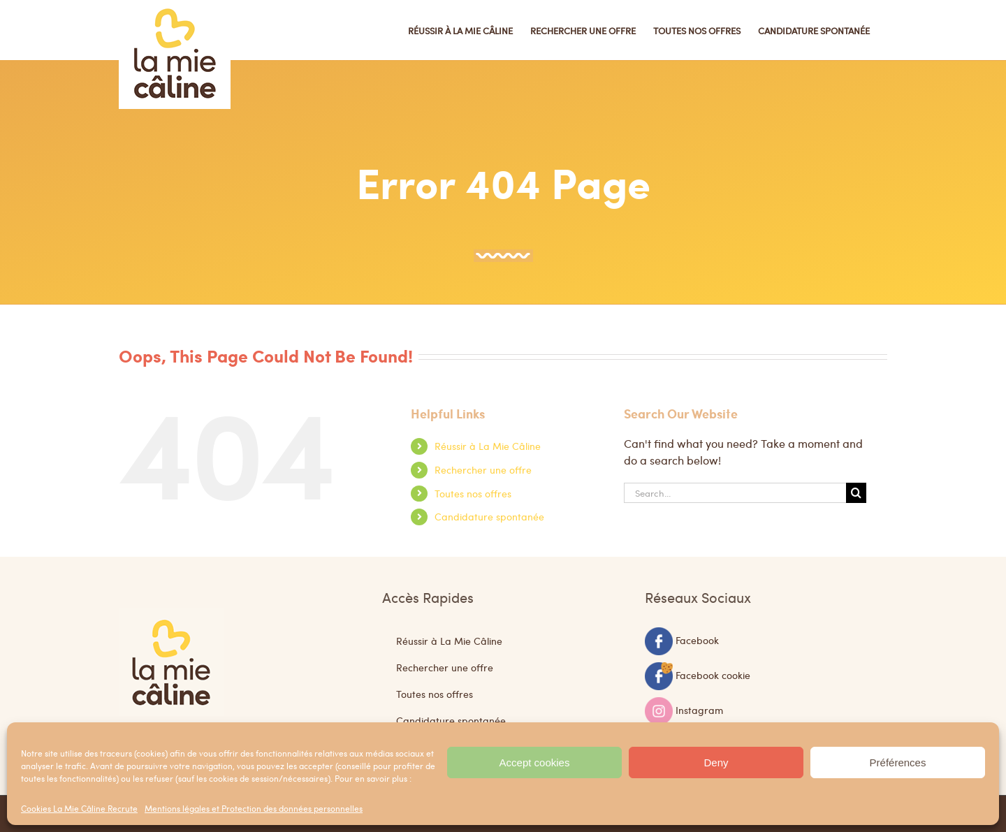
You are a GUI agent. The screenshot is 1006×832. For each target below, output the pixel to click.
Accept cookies (535, 762)
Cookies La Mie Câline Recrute (79, 808)
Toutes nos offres (473, 493)
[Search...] (735, 493)
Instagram (699, 709)
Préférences (898, 762)
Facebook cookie (713, 674)
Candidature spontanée (489, 516)
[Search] (856, 493)
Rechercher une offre (483, 469)
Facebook (697, 639)
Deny (716, 762)
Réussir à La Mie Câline (488, 446)
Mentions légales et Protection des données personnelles (254, 808)
